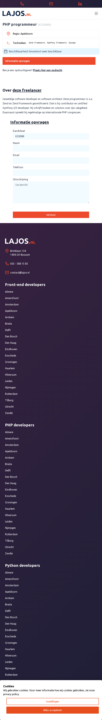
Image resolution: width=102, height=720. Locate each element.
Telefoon (18, 167)
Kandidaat (19, 130)
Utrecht (9, 406)
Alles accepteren (52, 710)
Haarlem (10, 368)
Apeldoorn (11, 310)
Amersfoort (12, 298)
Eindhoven (11, 349)
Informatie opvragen (17, 61)
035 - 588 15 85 (19, 263)
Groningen (11, 361)
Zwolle (9, 413)
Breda (8, 323)
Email (16, 155)
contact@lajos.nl (20, 272)
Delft (8, 330)
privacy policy (11, 694)
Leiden (9, 381)
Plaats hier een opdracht (47, 70)
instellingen (52, 701)
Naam (16, 143)
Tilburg (9, 400)
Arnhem (9, 317)
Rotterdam (11, 393)
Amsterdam (12, 304)
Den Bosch (11, 336)
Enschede (10, 355)
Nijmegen (10, 387)
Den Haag (10, 342)
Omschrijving (20, 179)
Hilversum (11, 374)
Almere (9, 291)
